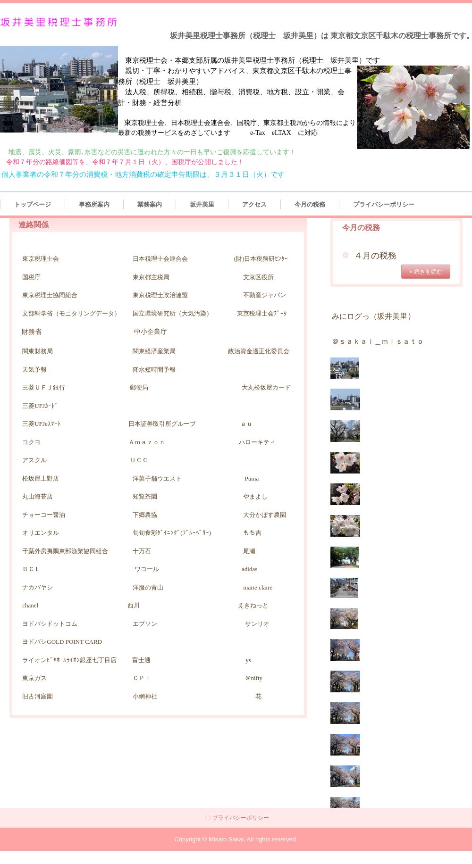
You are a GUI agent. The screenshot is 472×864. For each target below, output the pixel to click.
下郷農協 (145, 514)
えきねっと (253, 605)
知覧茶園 (145, 496)
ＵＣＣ (139, 460)
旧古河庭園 (37, 696)
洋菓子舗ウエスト (157, 478)
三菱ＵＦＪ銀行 (43, 387)
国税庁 (31, 277)
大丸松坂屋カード (266, 387)
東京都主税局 (151, 277)
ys (248, 660)
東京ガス (34, 677)
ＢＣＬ (31, 569)
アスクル (34, 460)
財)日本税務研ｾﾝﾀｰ (262, 258)
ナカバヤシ (37, 587)
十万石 (142, 551)
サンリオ (257, 623)
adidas (249, 569)
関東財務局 (37, 351)
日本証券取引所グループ (162, 423)
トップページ (32, 204)
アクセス (254, 204)
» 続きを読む (425, 271)
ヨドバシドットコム (49, 623)
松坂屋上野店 (40, 478)
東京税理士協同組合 (49, 295)
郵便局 (139, 387)
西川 (133, 605)
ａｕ (246, 423)
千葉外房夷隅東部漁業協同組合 (77, 551)
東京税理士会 (40, 258)
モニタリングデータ (86, 313)
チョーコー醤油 (43, 514)
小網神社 (145, 696)
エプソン (145, 623)
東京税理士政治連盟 (160, 295)
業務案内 (149, 204)
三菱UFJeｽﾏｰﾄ (44, 423)
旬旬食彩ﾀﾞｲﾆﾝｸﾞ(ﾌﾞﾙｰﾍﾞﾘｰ (171, 532)
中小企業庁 (150, 331)
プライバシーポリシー (383, 204)
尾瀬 (249, 551)
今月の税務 (310, 204)
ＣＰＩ (142, 677)
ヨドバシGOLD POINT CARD (62, 641)
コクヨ (31, 442)
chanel (30, 605)
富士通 (141, 660)
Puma (252, 478)
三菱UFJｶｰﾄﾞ (40, 405)
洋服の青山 (126, 587)
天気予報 (34, 369)
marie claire (257, 587)
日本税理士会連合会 (160, 258)
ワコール (147, 569)
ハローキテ (254, 442)
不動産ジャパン (264, 295)
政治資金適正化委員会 (258, 351)
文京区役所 (258, 277)
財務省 (32, 331)
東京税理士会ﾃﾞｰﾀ (262, 313)
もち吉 (252, 532)
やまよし (255, 496)
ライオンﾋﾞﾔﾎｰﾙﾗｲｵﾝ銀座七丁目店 (69, 660)
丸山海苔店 (37, 496)
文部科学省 (37, 313)
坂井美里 (202, 204)
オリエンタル (40, 532)
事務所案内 (94, 204)
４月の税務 (375, 255)
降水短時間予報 (154, 369)
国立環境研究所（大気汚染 (169, 313)
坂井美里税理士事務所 (60, 22)
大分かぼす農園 (264, 514)
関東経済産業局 (154, 351)
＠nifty (246, 677)
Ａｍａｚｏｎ (146, 442)
